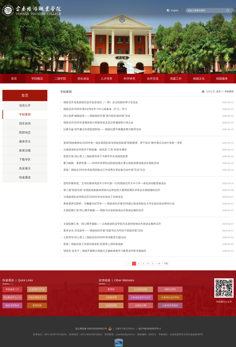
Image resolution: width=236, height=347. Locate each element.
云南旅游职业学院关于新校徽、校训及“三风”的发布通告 (95, 149)
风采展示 (25, 168)
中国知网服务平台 (37, 297)
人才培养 (106, 78)
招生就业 (83, 78)
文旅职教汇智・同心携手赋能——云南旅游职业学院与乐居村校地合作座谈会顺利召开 (112, 223)
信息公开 (25, 105)
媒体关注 (25, 141)
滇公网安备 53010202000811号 (93, 336)
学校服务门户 (12, 289)
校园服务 (222, 78)
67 (159, 263)
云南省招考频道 (170, 305)
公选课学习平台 (37, 289)
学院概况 (37, 78)
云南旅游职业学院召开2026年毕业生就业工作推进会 (93, 196)
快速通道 (25, 177)
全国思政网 (111, 305)
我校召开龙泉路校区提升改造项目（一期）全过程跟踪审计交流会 (100, 102)
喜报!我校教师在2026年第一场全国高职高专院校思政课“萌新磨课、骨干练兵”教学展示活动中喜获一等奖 (122, 142)
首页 (14, 78)
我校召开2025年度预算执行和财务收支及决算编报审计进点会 (98, 122)
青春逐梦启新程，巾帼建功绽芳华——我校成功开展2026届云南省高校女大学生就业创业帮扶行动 (119, 203)
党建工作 (176, 78)
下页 (166, 263)
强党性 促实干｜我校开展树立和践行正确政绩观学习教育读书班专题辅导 (104, 250)
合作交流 (152, 78)
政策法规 (25, 150)
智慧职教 (37, 305)
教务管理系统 (12, 305)
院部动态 (25, 132)
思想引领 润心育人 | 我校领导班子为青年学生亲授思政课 (95, 156)
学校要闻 (25, 114)
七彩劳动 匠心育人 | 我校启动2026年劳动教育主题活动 (94, 237)
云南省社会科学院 (170, 297)
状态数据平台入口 (12, 297)
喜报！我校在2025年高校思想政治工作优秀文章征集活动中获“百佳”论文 (104, 169)
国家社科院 (170, 289)
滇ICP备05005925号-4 (149, 336)
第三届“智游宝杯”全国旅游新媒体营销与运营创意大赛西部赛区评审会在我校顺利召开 (111, 190)
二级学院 (60, 78)
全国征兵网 (140, 305)
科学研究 (129, 78)
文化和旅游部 (140, 289)
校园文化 (199, 78)
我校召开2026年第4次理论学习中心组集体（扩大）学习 (95, 109)
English (174, 10)
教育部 (111, 289)
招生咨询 (25, 123)
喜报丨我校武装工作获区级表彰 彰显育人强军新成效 (93, 244)
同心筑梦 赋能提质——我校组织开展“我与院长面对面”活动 (96, 115)
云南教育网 (111, 297)
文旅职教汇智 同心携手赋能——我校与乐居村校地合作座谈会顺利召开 (103, 210)
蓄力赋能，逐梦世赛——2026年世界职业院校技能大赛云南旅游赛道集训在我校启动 (111, 163)
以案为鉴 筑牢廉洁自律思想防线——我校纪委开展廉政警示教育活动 (102, 129)
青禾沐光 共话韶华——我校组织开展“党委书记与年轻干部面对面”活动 (103, 230)
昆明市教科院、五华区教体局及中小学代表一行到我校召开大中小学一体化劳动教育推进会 (114, 183)
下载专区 (25, 159)
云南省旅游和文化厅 (141, 297)
